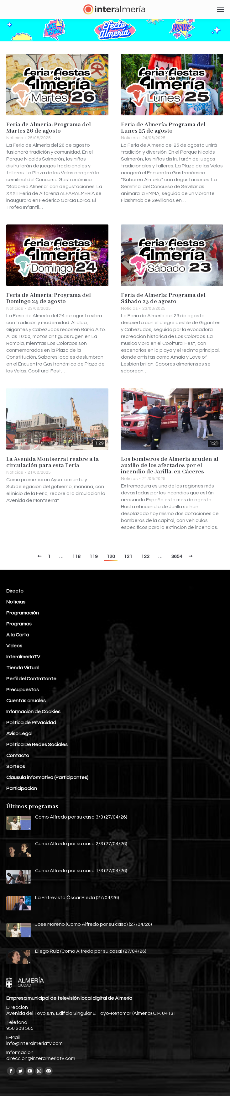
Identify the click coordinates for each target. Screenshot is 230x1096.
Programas (19, 623)
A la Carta (17, 634)
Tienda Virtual (22, 667)
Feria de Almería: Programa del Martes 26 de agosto (48, 128)
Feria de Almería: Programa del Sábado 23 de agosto (163, 298)
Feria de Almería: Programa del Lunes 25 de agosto (163, 128)
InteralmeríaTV (23, 656)
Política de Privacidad (31, 722)
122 (145, 556)
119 (93, 556)
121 (128, 556)
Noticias (14, 138)
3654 (176, 556)
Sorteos (15, 766)
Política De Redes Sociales (37, 744)
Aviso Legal (19, 733)
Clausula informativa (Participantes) (47, 777)
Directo (15, 590)
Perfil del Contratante (31, 678)
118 (76, 556)
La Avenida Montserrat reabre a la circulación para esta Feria (52, 462)
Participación (21, 788)
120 (111, 556)
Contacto (17, 755)
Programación (22, 612)
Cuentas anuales (26, 700)
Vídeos (14, 645)
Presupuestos (22, 689)
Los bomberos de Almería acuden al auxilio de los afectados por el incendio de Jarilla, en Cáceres (169, 465)
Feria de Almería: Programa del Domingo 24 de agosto (48, 298)
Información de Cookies (33, 711)
